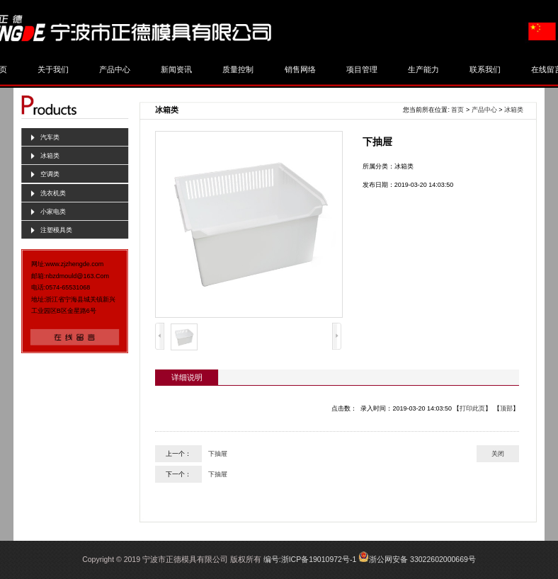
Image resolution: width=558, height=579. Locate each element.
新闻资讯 (176, 69)
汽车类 (49, 137)
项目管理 (361, 69)
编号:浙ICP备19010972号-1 (309, 559)
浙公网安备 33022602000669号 (422, 559)
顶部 (506, 408)
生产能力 (423, 69)
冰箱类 (49, 155)
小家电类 (53, 211)
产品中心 (114, 69)
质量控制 (238, 69)
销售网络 (300, 69)
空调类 (49, 174)
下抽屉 (217, 453)
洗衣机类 (53, 193)
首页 (457, 109)
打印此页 (472, 408)
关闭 (497, 453)
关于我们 (53, 69)
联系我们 (485, 69)
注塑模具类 (56, 230)
